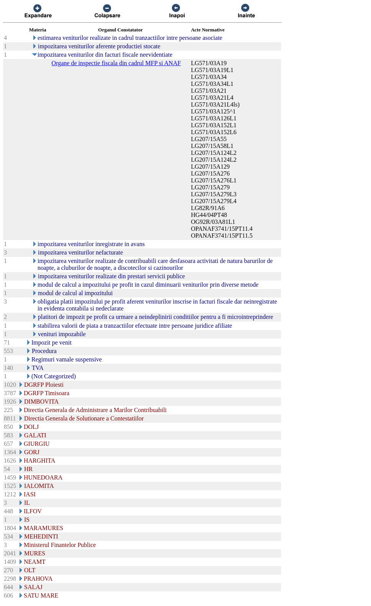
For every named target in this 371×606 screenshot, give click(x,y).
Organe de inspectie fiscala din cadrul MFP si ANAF (116, 63)
